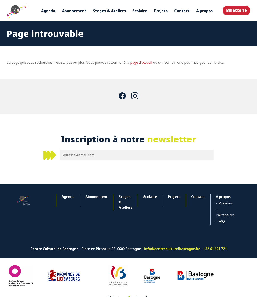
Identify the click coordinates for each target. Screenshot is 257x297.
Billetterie (236, 10)
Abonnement (74, 10)
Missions (222, 203)
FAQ (218, 216)
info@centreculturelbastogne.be (172, 243)
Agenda (48, 10)
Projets (160, 10)
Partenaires (224, 209)
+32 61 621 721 (215, 243)
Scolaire (139, 10)
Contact (181, 10)
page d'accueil (141, 62)
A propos (204, 10)
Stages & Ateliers (109, 10)
